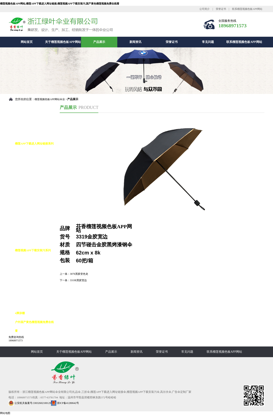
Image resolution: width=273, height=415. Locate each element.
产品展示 (99, 42)
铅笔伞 (23, 232)
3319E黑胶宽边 (78, 280)
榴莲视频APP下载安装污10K (36, 286)
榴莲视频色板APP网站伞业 (50, 99)
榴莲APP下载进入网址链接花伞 (37, 201)
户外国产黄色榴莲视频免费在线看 (34, 326)
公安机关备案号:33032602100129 (30, 403)
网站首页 (27, 42)
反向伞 (23, 268)
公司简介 (204, 8)
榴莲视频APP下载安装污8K (36, 277)
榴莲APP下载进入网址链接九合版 (37, 219)
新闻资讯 (135, 42)
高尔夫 (23, 259)
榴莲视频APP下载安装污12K (36, 295)
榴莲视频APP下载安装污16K (36, 304)
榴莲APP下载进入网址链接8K (37, 170)
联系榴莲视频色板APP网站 (247, 8)
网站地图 (5, 413)
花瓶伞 (23, 241)
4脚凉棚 (20, 313)
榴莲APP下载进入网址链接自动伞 (37, 157)
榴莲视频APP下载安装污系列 (33, 250)
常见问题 (208, 42)
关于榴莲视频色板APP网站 (63, 42)
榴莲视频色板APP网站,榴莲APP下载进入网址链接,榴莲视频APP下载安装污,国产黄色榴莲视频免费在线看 (59, 3)
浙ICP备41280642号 (65, 403)
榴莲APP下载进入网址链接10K (35, 184)
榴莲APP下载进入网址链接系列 (34, 143)
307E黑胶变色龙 (79, 273)
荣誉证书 (221, 8)
